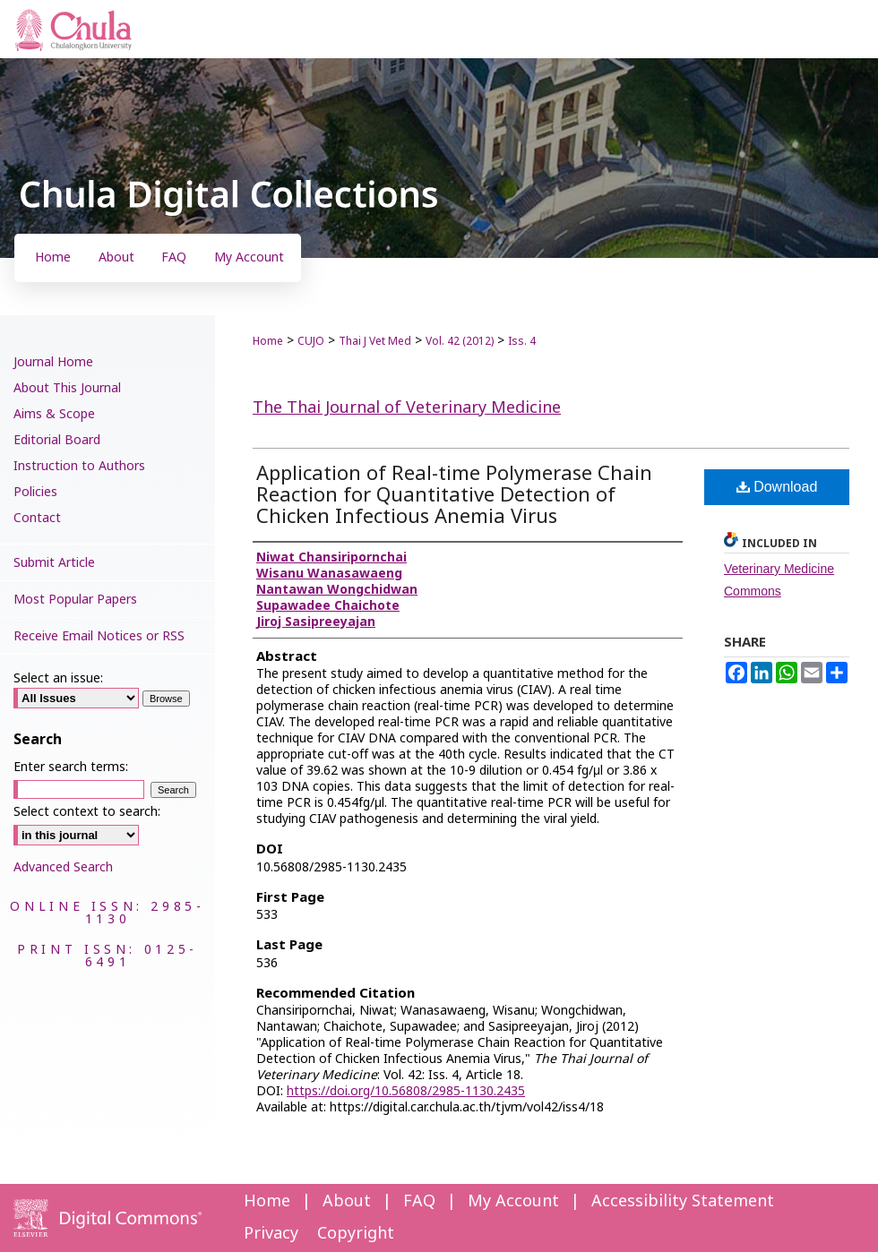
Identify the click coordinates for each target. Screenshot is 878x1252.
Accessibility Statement (682, 1201)
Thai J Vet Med (375, 341)
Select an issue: (58, 678)
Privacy (271, 1234)
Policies (35, 492)
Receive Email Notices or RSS (99, 636)
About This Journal (67, 388)
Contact (37, 518)
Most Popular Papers (75, 599)
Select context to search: (86, 811)
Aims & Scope (54, 414)
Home (268, 341)
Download (777, 486)
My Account (513, 1201)
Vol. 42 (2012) (460, 341)
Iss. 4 (522, 341)
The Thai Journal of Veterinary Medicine (407, 408)
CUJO (310, 341)
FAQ (419, 1201)
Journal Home (53, 362)
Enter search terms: (70, 767)
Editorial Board (56, 440)
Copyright (355, 1234)
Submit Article (54, 562)
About (347, 1201)
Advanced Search (63, 867)
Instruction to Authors (79, 466)
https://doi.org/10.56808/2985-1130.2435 (406, 1091)
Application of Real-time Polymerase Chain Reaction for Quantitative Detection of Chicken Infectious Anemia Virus (454, 495)
